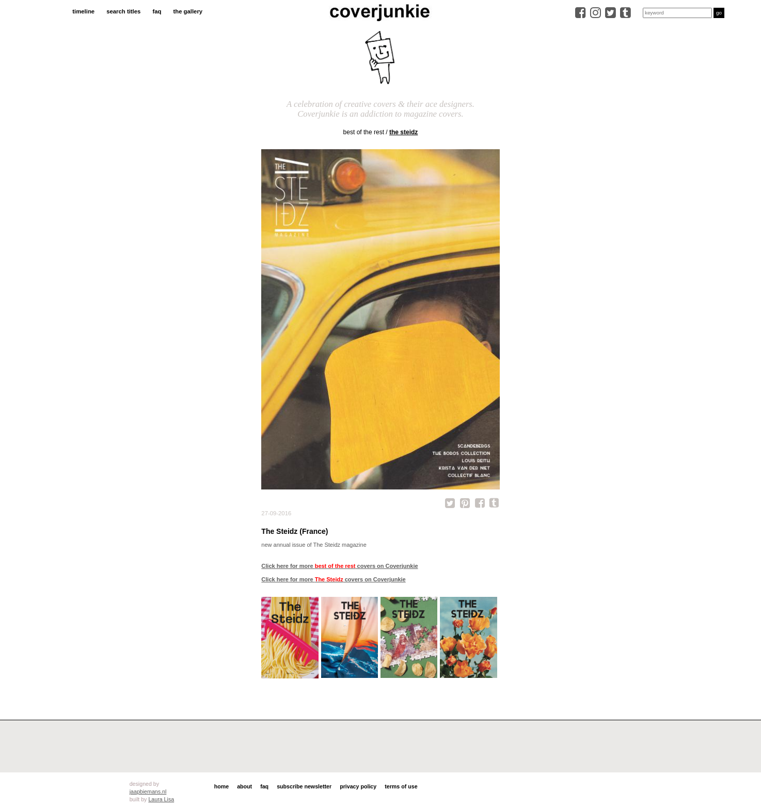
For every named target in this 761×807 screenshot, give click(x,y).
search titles (123, 11)
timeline (83, 11)
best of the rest (363, 132)
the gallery (187, 11)
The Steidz (403, 132)
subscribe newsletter (304, 786)
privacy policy (358, 786)
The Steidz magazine (339, 545)
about (244, 786)
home (221, 786)
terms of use (401, 786)
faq (156, 11)
